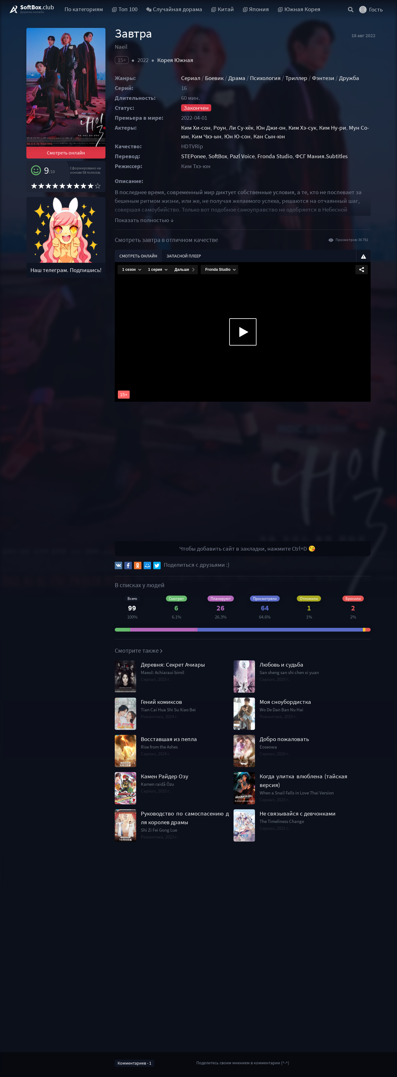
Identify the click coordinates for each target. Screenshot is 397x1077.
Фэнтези (323, 78)
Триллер (296, 78)
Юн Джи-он (271, 127)
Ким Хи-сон (196, 127)
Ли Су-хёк (241, 127)
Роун (219, 127)
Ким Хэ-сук (302, 127)
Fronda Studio (274, 156)
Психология (265, 78)
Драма (236, 78)
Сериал (190, 78)
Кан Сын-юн (269, 136)
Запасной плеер (184, 256)
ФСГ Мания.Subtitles (321, 156)
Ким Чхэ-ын (206, 136)
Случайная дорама (174, 9)
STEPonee (193, 156)
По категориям (84, 9)
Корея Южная (175, 60)
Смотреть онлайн (66, 153)
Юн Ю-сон (237, 136)
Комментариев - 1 (134, 1063)
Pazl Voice (242, 156)
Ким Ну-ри (332, 127)
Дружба (349, 78)
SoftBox (217, 156)
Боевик (214, 78)
